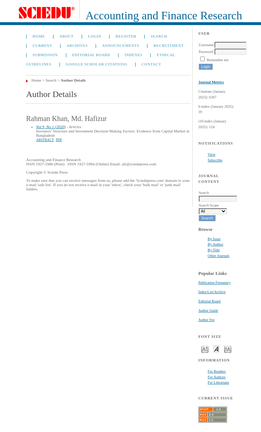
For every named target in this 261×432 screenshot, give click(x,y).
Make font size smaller (204, 349)
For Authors (217, 377)
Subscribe (215, 160)
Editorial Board (209, 301)
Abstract (45, 140)
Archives (77, 46)
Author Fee (206, 320)
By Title (214, 250)
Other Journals (219, 256)
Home (39, 36)
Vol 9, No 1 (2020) (50, 127)
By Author (215, 244)
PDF (59, 140)
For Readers (217, 371)
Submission (45, 55)
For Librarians (218, 382)
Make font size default (216, 349)
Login (94, 36)
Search (159, 36)
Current (42, 46)
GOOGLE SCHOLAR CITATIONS (96, 64)
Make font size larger (227, 349)
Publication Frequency (214, 283)
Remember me (217, 60)
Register (125, 36)
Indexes (133, 55)
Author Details (73, 80)
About (66, 36)
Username (206, 45)
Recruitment (168, 46)
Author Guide (208, 310)
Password (206, 52)
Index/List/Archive (212, 292)
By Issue (214, 239)
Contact (151, 64)
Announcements (120, 46)
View (212, 154)
